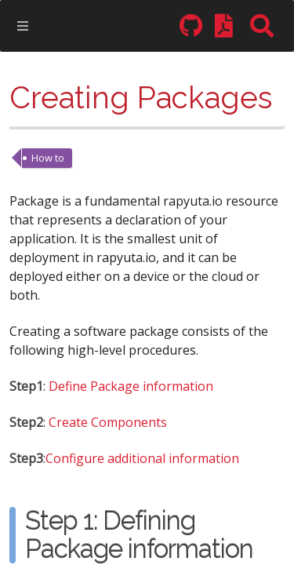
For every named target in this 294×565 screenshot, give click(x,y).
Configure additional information (142, 459)
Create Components (108, 423)
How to (47, 158)
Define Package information (131, 387)
